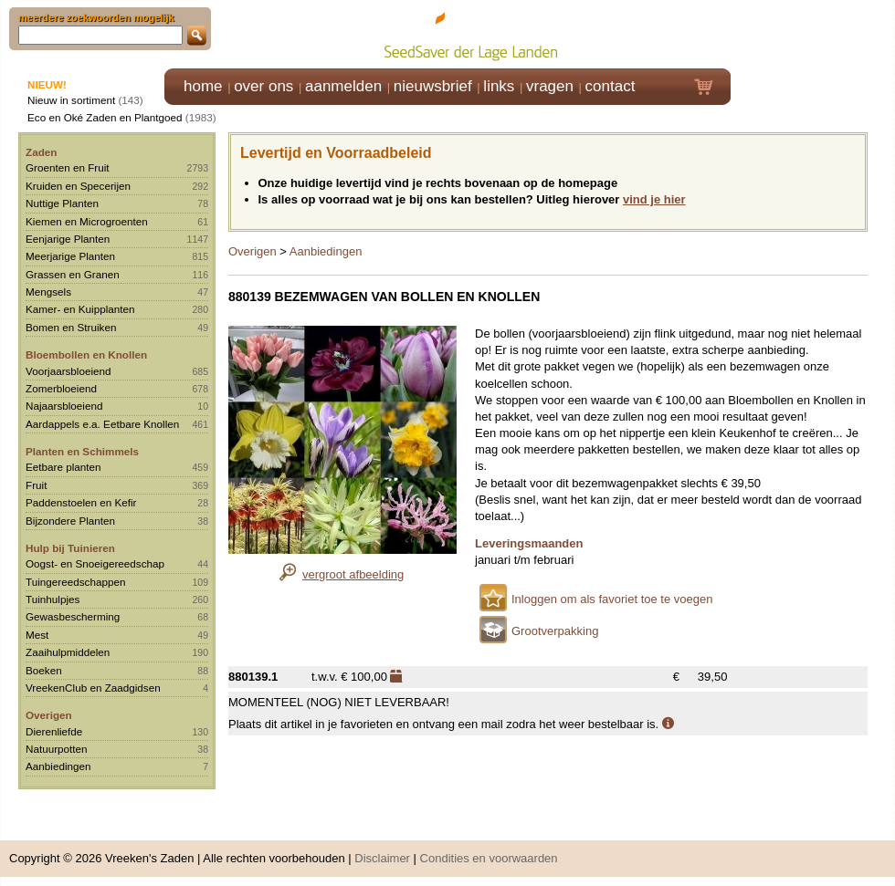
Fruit (36, 485)
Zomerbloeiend (61, 388)
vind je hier (654, 199)
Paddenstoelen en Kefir (81, 502)
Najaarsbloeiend (64, 406)
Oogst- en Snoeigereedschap (95, 563)
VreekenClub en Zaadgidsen (93, 687)
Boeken (44, 670)
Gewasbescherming (73, 616)
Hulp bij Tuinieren (70, 548)
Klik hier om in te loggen (813, 33)
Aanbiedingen (58, 766)
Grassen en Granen (73, 274)
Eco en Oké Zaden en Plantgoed (105, 117)
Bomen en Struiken (71, 327)
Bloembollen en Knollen (86, 354)
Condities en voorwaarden (489, 858)
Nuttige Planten (62, 203)
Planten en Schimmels (82, 451)
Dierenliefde (54, 731)
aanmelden (343, 86)
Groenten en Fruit (68, 167)
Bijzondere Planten (70, 520)
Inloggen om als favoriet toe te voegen (611, 599)
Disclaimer (382, 858)
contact (610, 86)
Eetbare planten (63, 467)
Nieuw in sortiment (71, 100)
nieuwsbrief (433, 86)
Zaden (41, 152)
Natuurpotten (57, 749)
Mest (37, 635)
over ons (263, 86)
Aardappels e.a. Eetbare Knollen (102, 424)
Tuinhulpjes (52, 599)
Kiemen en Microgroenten (87, 221)
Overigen (49, 715)
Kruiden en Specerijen (78, 186)
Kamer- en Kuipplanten (80, 309)
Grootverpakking (554, 631)
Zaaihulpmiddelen (68, 652)
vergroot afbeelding (353, 574)
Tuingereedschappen (75, 582)
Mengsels (48, 291)
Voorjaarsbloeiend (68, 371)
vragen (550, 86)
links (498, 86)
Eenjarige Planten (68, 239)
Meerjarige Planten (70, 256)
